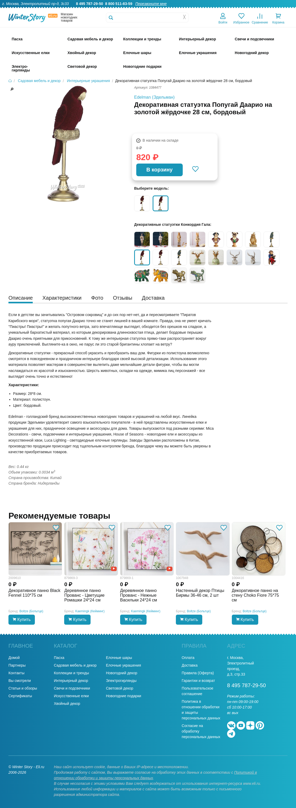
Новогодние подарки (123, 696)
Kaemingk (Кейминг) (90, 611)
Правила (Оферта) (198, 673)
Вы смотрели (19, 680)
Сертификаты (20, 696)
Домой (14, 658)
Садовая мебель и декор (75, 665)
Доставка (225, 9)
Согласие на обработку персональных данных (201, 731)
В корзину (159, 170)
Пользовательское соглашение (197, 691)
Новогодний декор (121, 673)
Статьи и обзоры (22, 688)
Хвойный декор (67, 703)
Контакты (285, 9)
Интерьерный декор (71, 680)
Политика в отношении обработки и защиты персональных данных (201, 709)
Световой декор (119, 688)
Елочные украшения (123, 665)
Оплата (245, 9)
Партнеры (17, 665)
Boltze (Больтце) (31, 611)
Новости (264, 9)
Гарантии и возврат (198, 680)
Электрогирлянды (121, 680)
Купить (22, 619)
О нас (161, 9)
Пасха (59, 658)
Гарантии (179, 9)
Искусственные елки (71, 696)
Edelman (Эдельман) (154, 97)
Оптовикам (202, 9)
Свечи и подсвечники (72, 688)
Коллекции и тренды (71, 673)
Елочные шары (119, 658)
